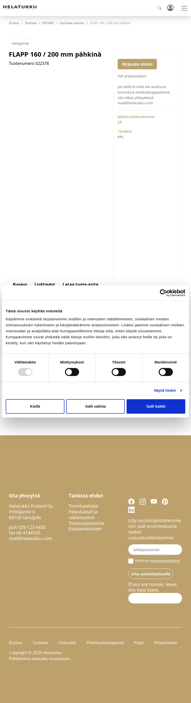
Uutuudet (67, 642)
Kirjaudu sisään (137, 64)
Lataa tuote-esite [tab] (80, 284)
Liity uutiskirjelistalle (150, 573)
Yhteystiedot (165, 642)
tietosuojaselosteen (165, 561)
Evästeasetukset (85, 529)
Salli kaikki (156, 406)
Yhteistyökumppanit (105, 642)
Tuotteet (31, 23)
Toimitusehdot (83, 506)
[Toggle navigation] (184, 8)
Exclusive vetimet (72, 23)
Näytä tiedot (165, 390)
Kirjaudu (170, 8)
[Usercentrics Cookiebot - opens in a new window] (163, 293)
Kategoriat (20, 43)
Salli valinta (95, 406)
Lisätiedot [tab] (45, 284)
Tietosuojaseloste (86, 523)
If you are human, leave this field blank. (152, 587)
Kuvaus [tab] (20, 284)
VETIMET (48, 23)
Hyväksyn (154, 561)
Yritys (139, 642)
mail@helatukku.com (30, 538)
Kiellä (35, 406)
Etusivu (14, 23)
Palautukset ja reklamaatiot (83, 514)
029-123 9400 (32, 527)
